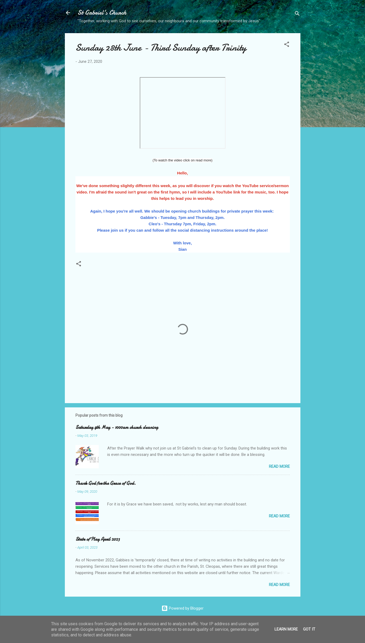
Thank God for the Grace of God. (105, 483)
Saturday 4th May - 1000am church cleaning (116, 427)
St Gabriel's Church (102, 12)
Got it (309, 629)
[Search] (297, 14)
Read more (279, 466)
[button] (286, 45)
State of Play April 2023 (97, 539)
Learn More (286, 629)
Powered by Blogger (182, 608)
